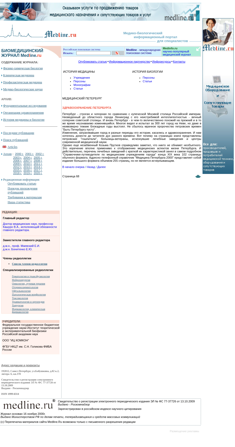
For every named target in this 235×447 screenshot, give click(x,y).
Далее (101, 166)
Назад (91, 166)
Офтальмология (21, 290)
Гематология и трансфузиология (31, 276)
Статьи (78, 88)
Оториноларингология (25, 287)
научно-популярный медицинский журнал (177, 51)
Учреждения (81, 77)
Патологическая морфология (29, 294)
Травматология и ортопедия (28, 301)
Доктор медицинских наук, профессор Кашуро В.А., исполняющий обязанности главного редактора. (30, 227)
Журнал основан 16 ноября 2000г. (23, 413)
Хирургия (17, 305)
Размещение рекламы (184, 431)
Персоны (79, 81)
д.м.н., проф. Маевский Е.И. (21, 245)
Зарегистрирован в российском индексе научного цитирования (99, 408)
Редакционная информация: (21, 179)
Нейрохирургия (21, 280)
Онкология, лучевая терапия (28, 283)
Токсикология (20, 298)
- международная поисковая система (143, 51)
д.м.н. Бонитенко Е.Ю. (17, 249)
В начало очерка (73, 166)
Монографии (81, 84)
